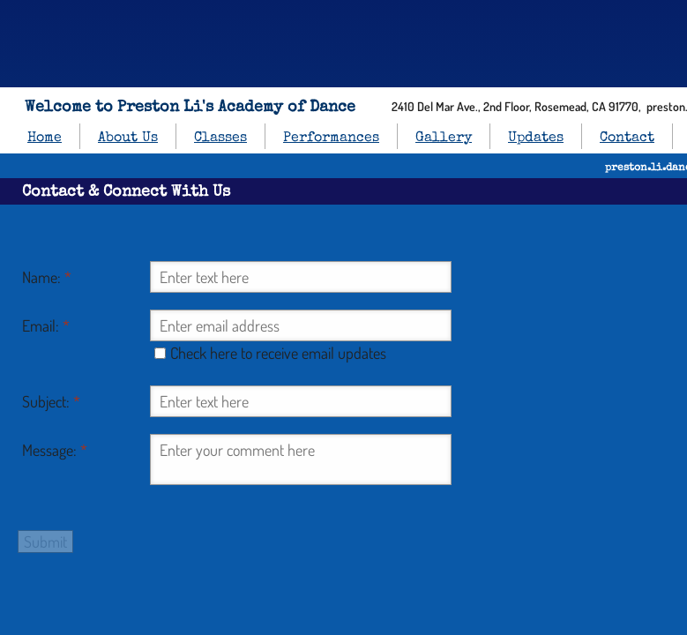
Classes (220, 138)
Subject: (51, 401)
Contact (627, 138)
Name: (46, 277)
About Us (128, 138)
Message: (54, 449)
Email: (46, 325)
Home (44, 138)
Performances (331, 138)
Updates (536, 138)
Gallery (443, 138)
